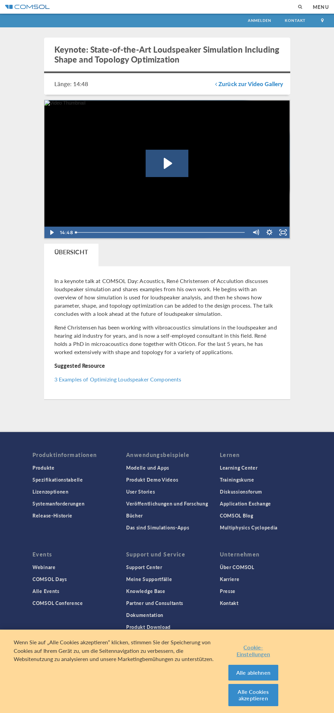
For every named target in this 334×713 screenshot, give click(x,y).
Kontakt (295, 20)
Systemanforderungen (58, 503)
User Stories (140, 491)
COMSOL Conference (57, 603)
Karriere (230, 579)
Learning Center (239, 467)
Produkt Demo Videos (152, 479)
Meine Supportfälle (149, 579)
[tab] (71, 255)
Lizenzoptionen (50, 491)
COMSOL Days (49, 579)
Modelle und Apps (147, 467)
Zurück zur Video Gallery (249, 84)
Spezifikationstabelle (57, 479)
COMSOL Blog (236, 515)
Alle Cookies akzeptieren (253, 695)
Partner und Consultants (154, 603)
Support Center (144, 567)
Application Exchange (245, 503)
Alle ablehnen (253, 673)
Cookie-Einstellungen (253, 651)
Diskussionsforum (241, 491)
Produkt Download (148, 626)
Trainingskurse (237, 479)
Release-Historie (52, 515)
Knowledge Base (145, 591)
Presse (228, 591)
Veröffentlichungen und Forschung (167, 503)
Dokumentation (144, 614)
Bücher (134, 515)
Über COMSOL (237, 567)
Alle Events (45, 591)
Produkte (43, 467)
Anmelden (259, 20)
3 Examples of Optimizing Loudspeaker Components (118, 379)
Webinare (44, 567)
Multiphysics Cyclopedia (249, 527)
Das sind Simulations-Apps (157, 527)
